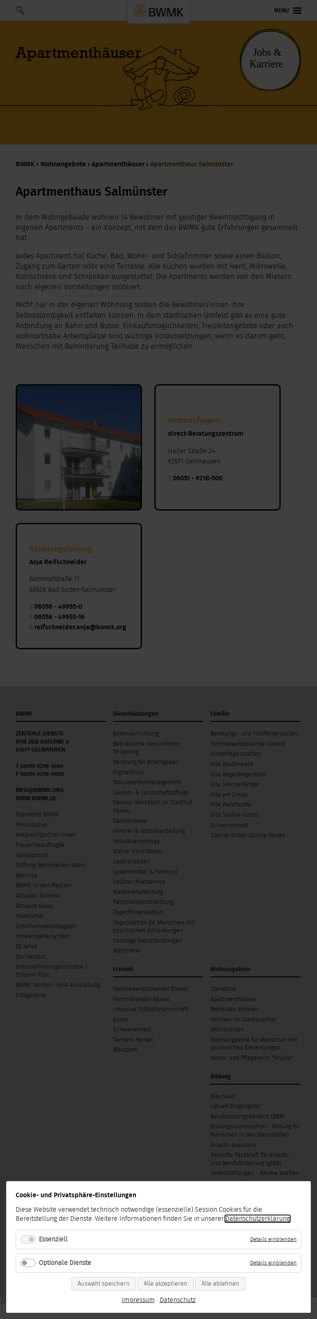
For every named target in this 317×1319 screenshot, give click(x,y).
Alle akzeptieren (165, 1284)
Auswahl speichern (104, 1284)
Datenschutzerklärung (257, 1218)
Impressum (138, 1300)
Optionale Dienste (65, 1263)
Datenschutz (178, 1300)
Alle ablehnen (220, 1284)
